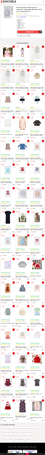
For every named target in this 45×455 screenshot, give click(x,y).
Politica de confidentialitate (23, 447)
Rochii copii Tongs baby (7, 428)
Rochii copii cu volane (28, 435)
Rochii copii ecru (17, 428)
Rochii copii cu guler (6, 432)
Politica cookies (33, 447)
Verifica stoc (34, 32)
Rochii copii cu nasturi (27, 432)
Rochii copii (28, 439)
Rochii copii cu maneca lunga (29, 428)
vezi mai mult (22, 17)
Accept (27, 454)
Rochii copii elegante (19, 439)
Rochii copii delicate (6, 435)
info (13, 66)
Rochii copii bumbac (17, 435)
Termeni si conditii (12, 447)
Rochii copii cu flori (17, 432)
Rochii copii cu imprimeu (7, 439)
